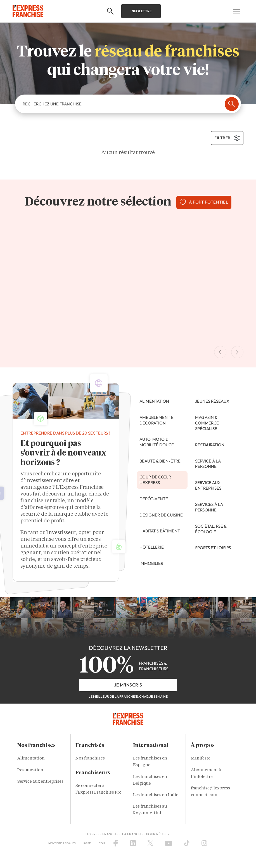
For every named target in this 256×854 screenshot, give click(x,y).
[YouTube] (168, 843)
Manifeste (200, 758)
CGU (102, 843)
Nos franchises (90, 758)
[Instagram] (204, 843)
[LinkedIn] (133, 843)
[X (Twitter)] (150, 843)
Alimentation (31, 758)
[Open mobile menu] (236, 11)
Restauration (30, 770)
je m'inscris (128, 685)
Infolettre (141, 11)
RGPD (87, 843)
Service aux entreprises (40, 782)
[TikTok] (186, 843)
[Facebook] (115, 843)
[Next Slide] (237, 352)
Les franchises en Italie (155, 795)
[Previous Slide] (220, 352)
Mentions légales (62, 843)
